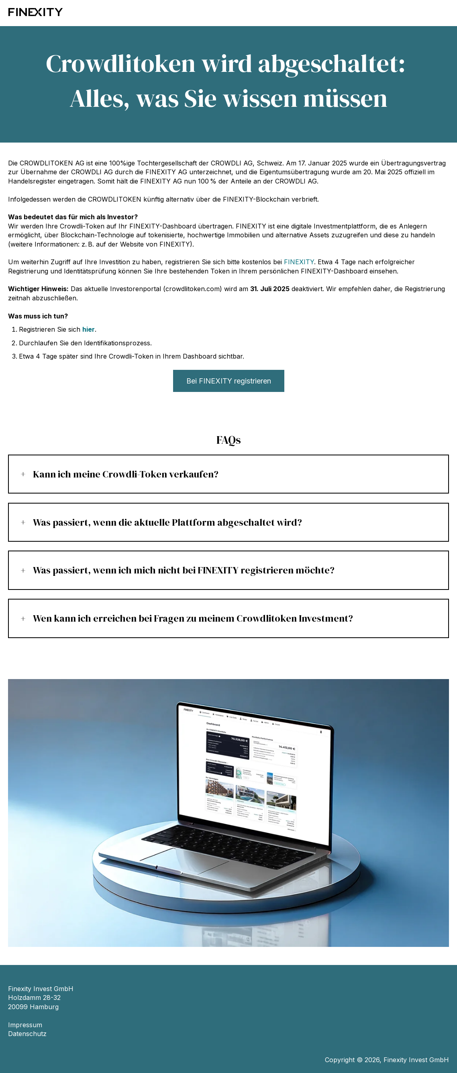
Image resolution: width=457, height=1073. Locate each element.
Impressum (25, 1025)
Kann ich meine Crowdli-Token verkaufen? (125, 474)
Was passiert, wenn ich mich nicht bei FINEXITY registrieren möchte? (184, 570)
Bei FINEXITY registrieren (228, 381)
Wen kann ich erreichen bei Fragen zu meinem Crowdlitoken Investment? (193, 618)
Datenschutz (27, 1034)
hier (88, 329)
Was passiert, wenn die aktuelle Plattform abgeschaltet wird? (167, 522)
